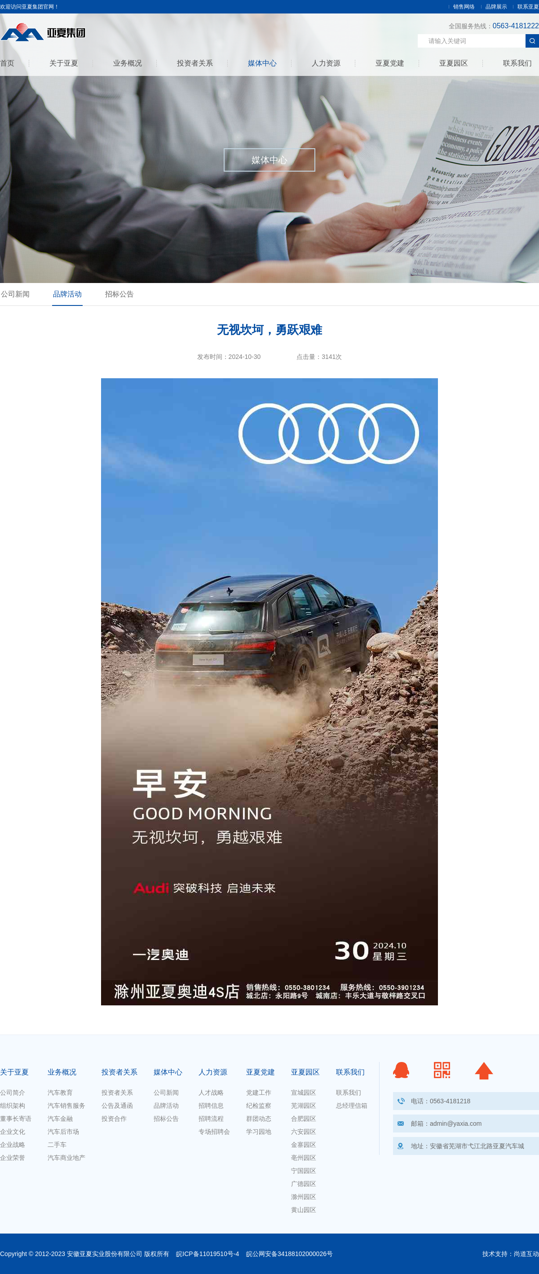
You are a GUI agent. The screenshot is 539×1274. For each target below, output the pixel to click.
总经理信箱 (351, 1105)
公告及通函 (117, 1105)
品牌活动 (67, 294)
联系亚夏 (528, 7)
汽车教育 (60, 1092)
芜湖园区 (303, 1105)
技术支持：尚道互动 (510, 1253)
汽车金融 (60, 1118)
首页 (7, 63)
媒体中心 (262, 63)
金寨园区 (303, 1144)
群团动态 (258, 1118)
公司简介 (12, 1092)
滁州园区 (303, 1197)
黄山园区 (303, 1210)
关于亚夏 (63, 63)
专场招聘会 (214, 1131)
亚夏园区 (453, 63)
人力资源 (326, 63)
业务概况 (127, 63)
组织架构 (12, 1105)
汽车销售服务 (66, 1105)
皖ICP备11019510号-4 (207, 1253)
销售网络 (464, 7)
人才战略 (211, 1092)
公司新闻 (15, 294)
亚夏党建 (390, 63)
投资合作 (114, 1118)
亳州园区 (303, 1158)
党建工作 (258, 1092)
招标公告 (119, 294)
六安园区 (303, 1131)
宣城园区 (303, 1092)
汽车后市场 (63, 1131)
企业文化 (12, 1131)
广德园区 (303, 1184)
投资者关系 (195, 63)
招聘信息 (211, 1105)
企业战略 (12, 1144)
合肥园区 (303, 1118)
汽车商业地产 (66, 1158)
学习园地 (258, 1131)
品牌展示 (496, 7)
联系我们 (517, 63)
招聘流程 (211, 1118)
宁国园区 (303, 1171)
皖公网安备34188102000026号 (289, 1253)
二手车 (57, 1144)
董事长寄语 (15, 1118)
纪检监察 (258, 1105)
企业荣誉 (12, 1158)
